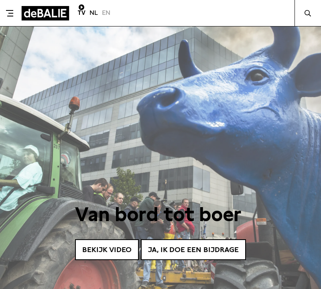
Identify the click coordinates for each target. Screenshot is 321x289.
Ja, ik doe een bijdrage (193, 249)
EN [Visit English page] (106, 12)
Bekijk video (107, 249)
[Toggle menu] (9, 13)
